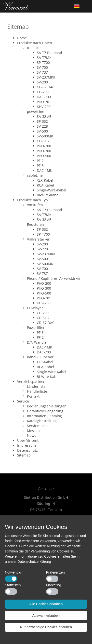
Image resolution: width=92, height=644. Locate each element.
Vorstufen (35, 204)
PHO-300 (44, 150)
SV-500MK (45, 136)
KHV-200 (44, 106)
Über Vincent (28, 440)
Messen (33, 430)
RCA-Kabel (45, 185)
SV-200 (42, 82)
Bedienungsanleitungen (46, 406)
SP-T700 (43, 62)
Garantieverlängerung (45, 411)
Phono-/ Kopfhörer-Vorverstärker (54, 278)
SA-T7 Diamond (49, 52)
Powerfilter (36, 327)
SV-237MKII (46, 77)
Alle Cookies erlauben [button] (46, 604)
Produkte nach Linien (34, 42)
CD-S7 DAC (45, 87)
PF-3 (40, 165)
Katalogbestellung (42, 420)
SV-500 (42, 131)
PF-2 (40, 160)
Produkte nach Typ (32, 200)
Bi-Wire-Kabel (48, 195)
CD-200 (43, 92)
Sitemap (24, 455)
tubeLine (34, 47)
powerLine (35, 111)
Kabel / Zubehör (40, 357)
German (77, 6)
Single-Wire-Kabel (51, 190)
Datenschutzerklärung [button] (34, 562)
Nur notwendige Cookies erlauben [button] (46, 627)
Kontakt (33, 396)
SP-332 (42, 121)
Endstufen (35, 224)
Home (15, 6)
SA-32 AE (44, 116)
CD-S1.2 (43, 141)
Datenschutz (27, 450)
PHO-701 (44, 101)
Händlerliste (37, 391)
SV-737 (42, 72)
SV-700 (42, 67)
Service (23, 401)
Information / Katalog (44, 416)
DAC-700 (44, 96)
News (31, 435)
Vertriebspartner (31, 381)
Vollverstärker (38, 239)
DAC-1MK (44, 170)
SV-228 (42, 126)
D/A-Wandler (37, 342)
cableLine (35, 175)
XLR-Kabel (45, 180)
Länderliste (36, 386)
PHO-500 (44, 155)
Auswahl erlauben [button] (46, 615)
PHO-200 (44, 146)
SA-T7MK (44, 57)
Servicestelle (37, 425)
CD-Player (35, 308)
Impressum (26, 445)
